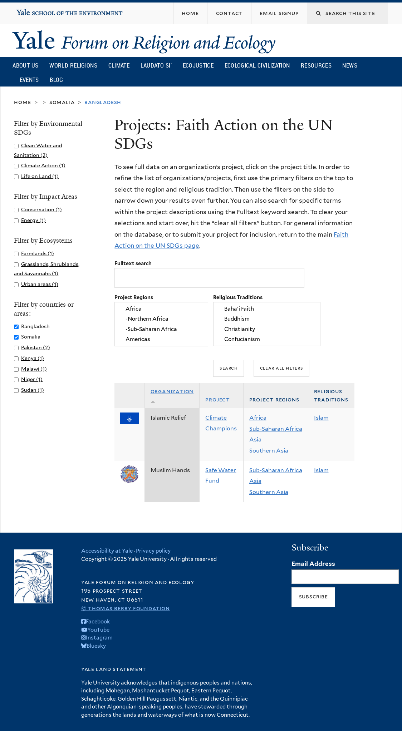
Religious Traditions (238, 297)
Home (22, 102)
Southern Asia (268, 450)
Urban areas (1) (39, 284)
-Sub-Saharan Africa (161, 329)
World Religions (73, 65)
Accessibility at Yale (107, 551)
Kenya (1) (32, 358)
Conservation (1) (41, 209)
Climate (118, 65)
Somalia (62, 102)
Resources (316, 65)
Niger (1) (32, 379)
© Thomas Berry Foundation (125, 608)
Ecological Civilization (257, 65)
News (349, 65)
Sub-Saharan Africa (275, 428)
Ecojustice (198, 65)
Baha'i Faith (267, 309)
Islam (321, 417)
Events (29, 79)
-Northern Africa (161, 319)
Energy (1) (33, 220)
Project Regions (133, 297)
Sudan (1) (32, 390)
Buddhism (267, 319)
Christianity (267, 329)
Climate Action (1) (43, 165)
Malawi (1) (34, 369)
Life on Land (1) (40, 176)
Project (217, 399)
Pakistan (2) (35, 347)
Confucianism (267, 340)
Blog (56, 79)
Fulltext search (133, 263)
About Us (25, 65)
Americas (161, 340)
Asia (255, 439)
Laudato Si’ (156, 65)
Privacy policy (153, 551)
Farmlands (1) (37, 253)
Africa (161, 309)
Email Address (313, 563)
